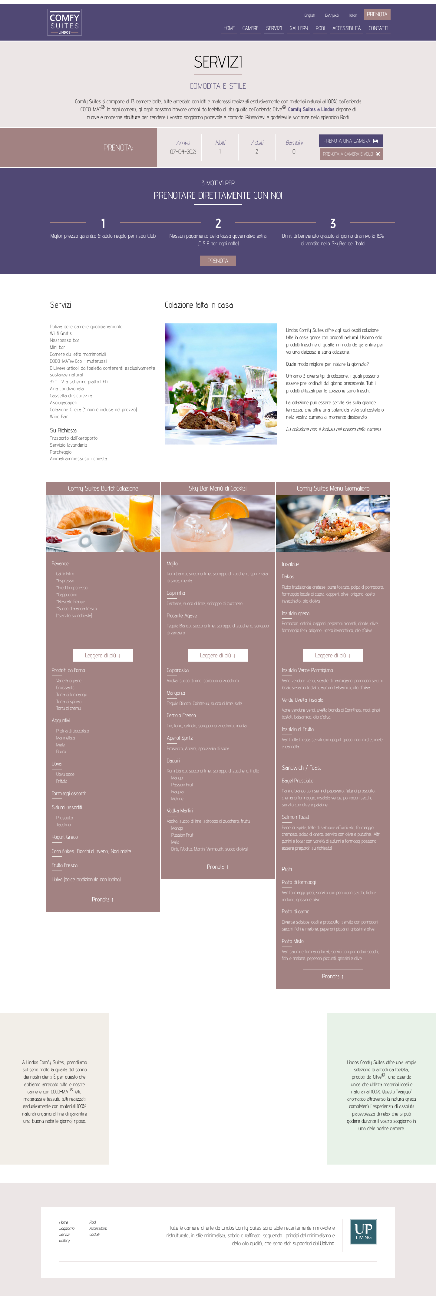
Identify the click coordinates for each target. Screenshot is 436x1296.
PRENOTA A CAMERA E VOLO (351, 154)
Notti (220, 142)
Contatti (378, 28)
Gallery (299, 28)
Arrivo (183, 142)
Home (229, 28)
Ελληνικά (332, 15)
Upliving (327, 1243)
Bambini (294, 142)
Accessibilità (346, 28)
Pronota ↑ (103, 899)
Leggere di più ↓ (103, 655)
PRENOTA (377, 14)
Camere (250, 28)
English (310, 15)
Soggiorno (66, 1228)
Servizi (274, 28)
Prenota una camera (351, 140)
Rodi (320, 28)
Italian (353, 15)
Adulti (257, 142)
